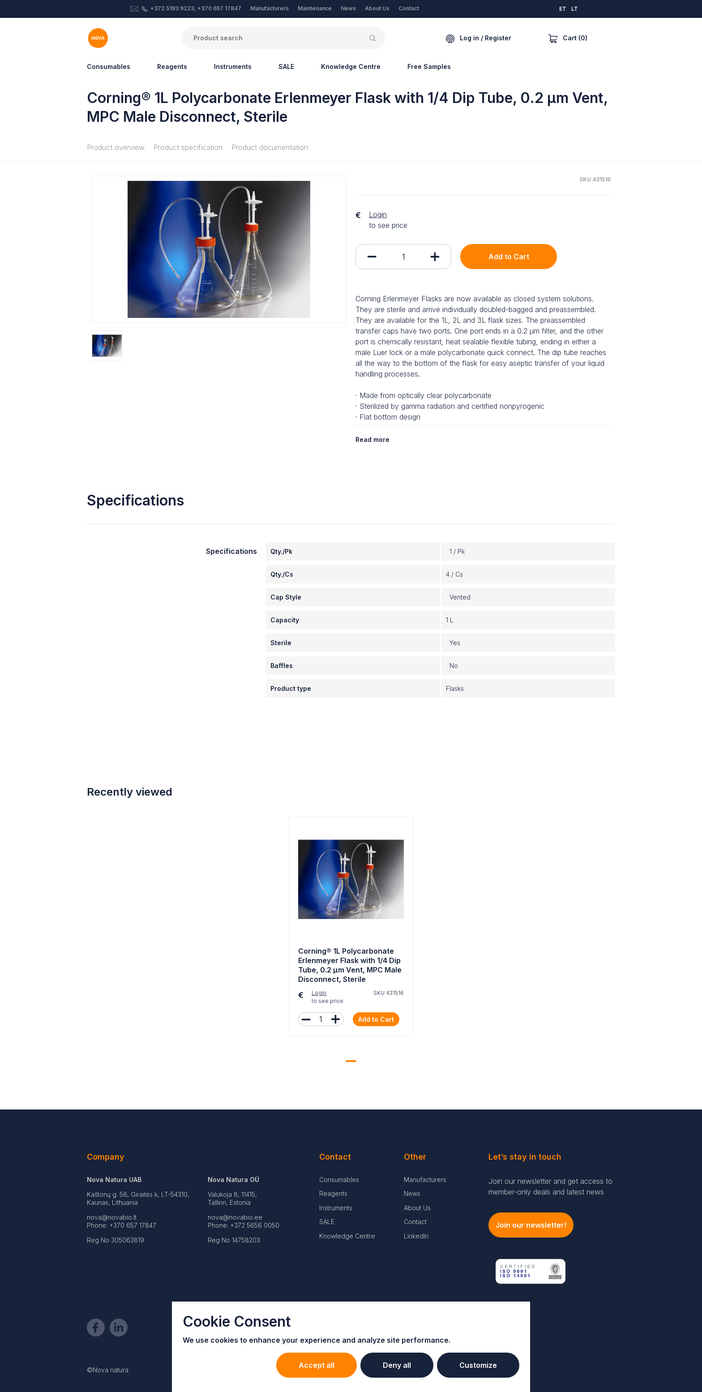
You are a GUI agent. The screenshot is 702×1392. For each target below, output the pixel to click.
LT (574, 8)
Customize (478, 1365)
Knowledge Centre (351, 66)
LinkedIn (416, 1236)
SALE (286, 66)
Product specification (188, 147)
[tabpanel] (351, 929)
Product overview (116, 147)
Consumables (108, 66)
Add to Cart (508, 256)
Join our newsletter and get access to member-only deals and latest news (550, 1186)
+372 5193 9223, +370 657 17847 (195, 8)
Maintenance (315, 8)
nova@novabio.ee (235, 1217)
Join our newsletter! (531, 1225)
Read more (372, 439)
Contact (408, 8)
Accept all (316, 1365)
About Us (377, 8)
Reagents (172, 66)
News (348, 8)
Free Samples (429, 66)
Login (378, 214)
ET (562, 8)
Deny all (397, 1365)
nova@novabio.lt (112, 1217)
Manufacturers (269, 8)
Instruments (233, 66)
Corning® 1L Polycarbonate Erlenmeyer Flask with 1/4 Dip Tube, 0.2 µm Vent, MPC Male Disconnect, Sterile (350, 965)
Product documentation (269, 147)
